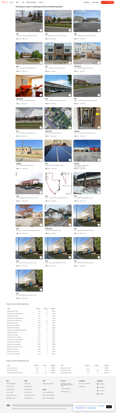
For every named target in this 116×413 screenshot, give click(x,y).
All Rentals (27, 383)
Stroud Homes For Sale (66, 368)
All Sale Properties (11, 383)
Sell (23, 2)
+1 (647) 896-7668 (65, 388)
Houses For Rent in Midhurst (13, 327)
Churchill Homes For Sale (66, 372)
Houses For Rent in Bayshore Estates (15, 318)
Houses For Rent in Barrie (12, 323)
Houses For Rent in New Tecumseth (15, 346)
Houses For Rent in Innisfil (12, 315)
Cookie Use (92, 408)
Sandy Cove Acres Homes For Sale (14, 372)
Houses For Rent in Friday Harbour (14, 320)
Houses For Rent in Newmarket (14, 344)
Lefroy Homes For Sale (12, 370)
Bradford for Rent (29, 398)
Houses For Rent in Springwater (14, 342)
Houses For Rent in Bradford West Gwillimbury (17, 330)
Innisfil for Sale (10, 389)
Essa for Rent (28, 392)
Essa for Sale (10, 392)
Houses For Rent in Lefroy (12, 311)
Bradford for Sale (11, 398)
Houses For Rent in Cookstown (13, 325)
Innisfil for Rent (28, 389)
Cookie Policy (82, 386)
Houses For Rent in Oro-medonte (14, 337)
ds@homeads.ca (65, 391)
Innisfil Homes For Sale (65, 370)
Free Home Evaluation (48, 383)
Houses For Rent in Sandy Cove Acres (15, 313)
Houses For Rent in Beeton (12, 351)
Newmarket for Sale (12, 395)
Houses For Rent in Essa (12, 332)
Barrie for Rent (28, 386)
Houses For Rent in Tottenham (13, 353)
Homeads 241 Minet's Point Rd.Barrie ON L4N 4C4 (66, 385)
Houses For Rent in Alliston (12, 349)
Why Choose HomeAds (48, 395)
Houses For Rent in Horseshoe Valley (15, 339)
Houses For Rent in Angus (12, 334)
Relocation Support (31, 2)
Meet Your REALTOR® (48, 392)
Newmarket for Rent (30, 395)
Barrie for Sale (10, 386)
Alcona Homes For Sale (12, 368)
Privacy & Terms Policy (84, 383)
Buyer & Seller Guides (48, 398)
